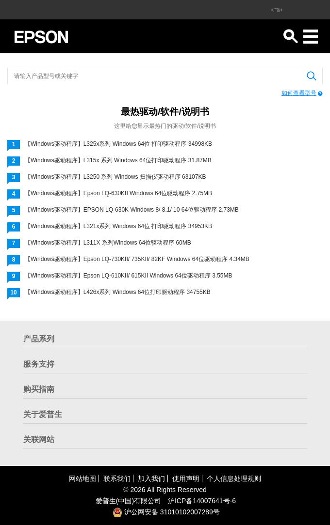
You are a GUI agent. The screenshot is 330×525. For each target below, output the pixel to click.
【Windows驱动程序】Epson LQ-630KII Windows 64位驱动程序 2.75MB (118, 193)
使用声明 (185, 478)
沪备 (202, 501)
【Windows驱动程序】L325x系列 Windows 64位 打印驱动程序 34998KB (118, 143)
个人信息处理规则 (234, 478)
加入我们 (151, 478)
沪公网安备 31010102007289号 (166, 512)
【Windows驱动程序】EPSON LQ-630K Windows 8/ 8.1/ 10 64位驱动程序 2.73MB (132, 209)
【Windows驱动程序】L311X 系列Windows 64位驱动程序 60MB (108, 242)
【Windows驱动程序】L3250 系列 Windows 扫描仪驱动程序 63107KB (115, 176)
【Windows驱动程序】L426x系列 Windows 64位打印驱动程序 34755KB (118, 292)
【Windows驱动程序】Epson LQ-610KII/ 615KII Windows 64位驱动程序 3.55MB (128, 275)
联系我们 (117, 478)
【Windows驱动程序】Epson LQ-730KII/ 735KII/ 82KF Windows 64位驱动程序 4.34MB (137, 259)
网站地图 (82, 478)
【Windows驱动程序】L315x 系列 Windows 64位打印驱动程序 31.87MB (118, 160)
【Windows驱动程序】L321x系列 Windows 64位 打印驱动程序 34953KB (118, 226)
